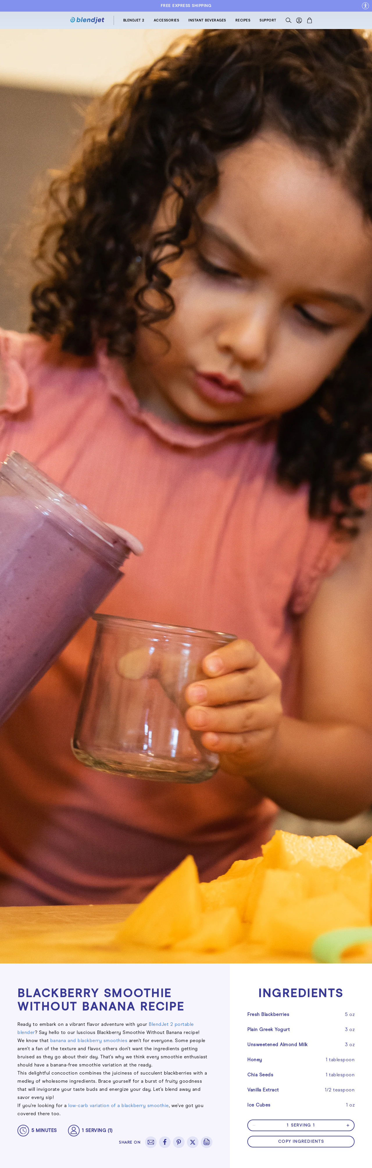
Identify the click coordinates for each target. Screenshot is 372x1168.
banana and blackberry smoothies (89, 1040)
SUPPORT (268, 20)
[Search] (288, 21)
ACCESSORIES (166, 20)
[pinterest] (179, 1142)
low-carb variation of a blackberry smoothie (118, 1105)
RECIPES (243, 20)
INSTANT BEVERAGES (207, 20)
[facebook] (165, 1142)
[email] (151, 1142)
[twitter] (192, 1142)
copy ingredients (301, 1141)
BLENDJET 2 (133, 20)
